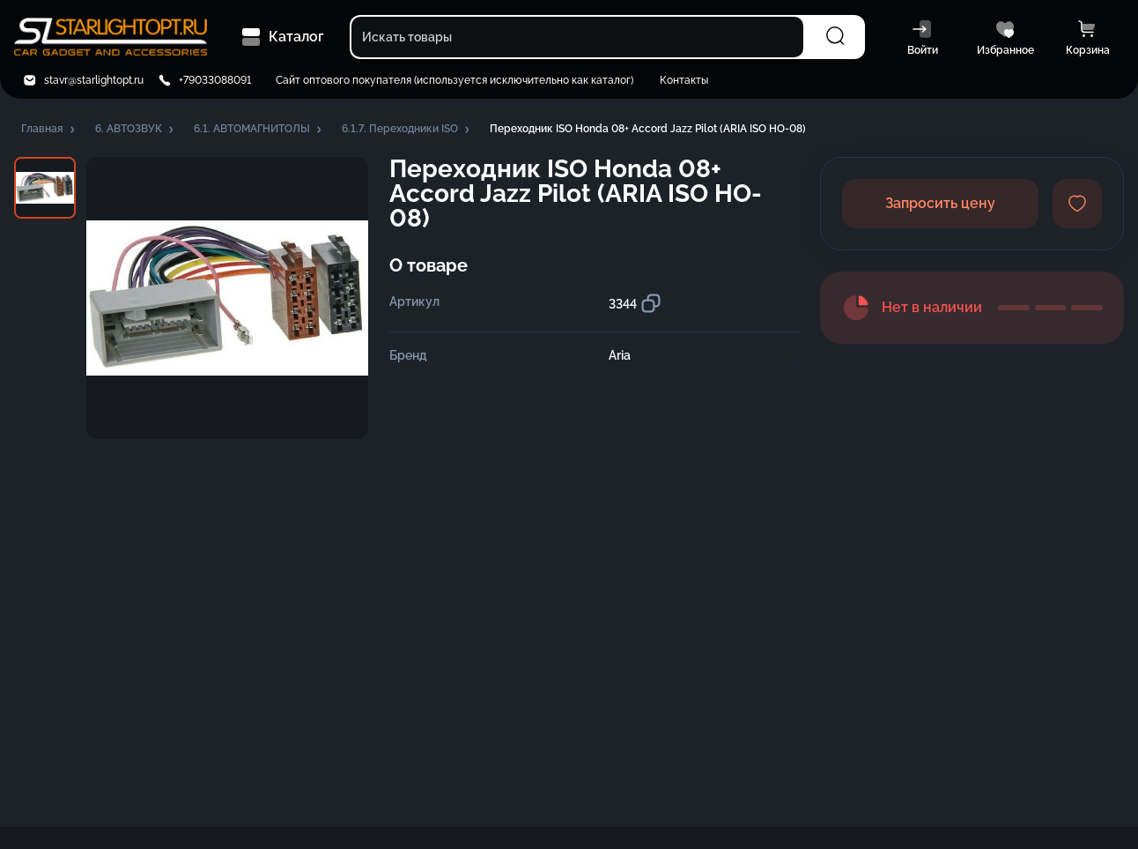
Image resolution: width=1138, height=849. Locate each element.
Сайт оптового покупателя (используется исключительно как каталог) (454, 80)
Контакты (684, 80)
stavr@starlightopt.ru (94, 80)
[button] (49, 129)
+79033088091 (215, 80)
